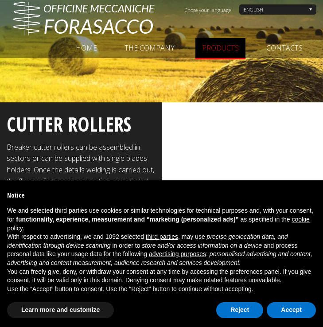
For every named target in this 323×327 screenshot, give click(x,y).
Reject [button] (239, 309)
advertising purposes (177, 253)
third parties (162, 236)
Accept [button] (291, 309)
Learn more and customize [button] (60, 309)
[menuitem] (277, 9)
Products (220, 48)
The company (150, 48)
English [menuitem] (253, 9)
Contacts (284, 48)
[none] (277, 9)
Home (86, 48)
